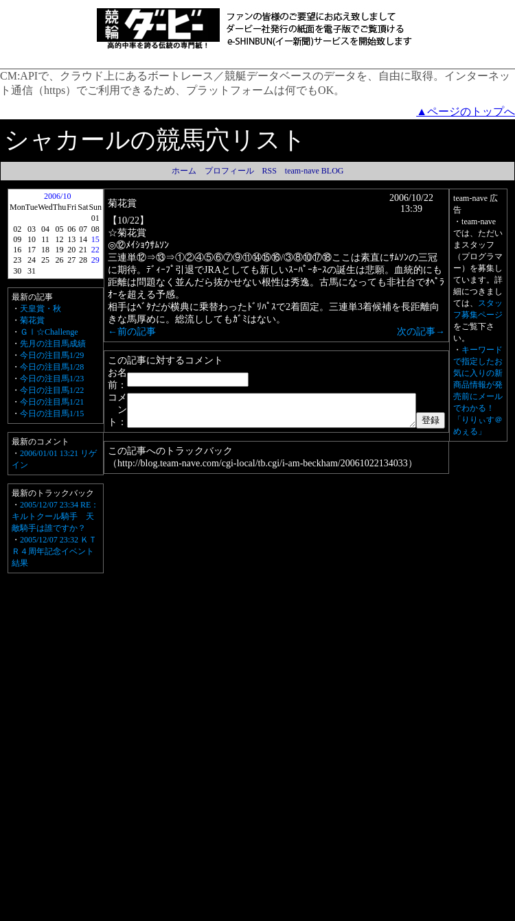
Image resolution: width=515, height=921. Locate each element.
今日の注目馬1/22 (52, 390)
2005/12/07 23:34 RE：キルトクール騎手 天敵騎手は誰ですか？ (58, 516)
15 (93, 239)
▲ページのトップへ (465, 111)
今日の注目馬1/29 (52, 355)
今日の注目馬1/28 (52, 367)
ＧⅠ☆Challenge (49, 332)
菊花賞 (32, 320)
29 (93, 260)
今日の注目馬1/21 (52, 402)
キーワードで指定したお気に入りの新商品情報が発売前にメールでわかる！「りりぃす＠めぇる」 (493, 717)
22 (93, 249)
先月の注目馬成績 (53, 343)
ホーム (184, 171)
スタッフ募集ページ (493, 519)
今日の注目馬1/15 (52, 413)
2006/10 (56, 196)
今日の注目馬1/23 (52, 378)
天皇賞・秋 (40, 308)
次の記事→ (452, 309)
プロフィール (229, 171)
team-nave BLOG (314, 171)
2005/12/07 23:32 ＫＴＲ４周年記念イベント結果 (54, 551)
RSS (269, 171)
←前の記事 (129, 309)
